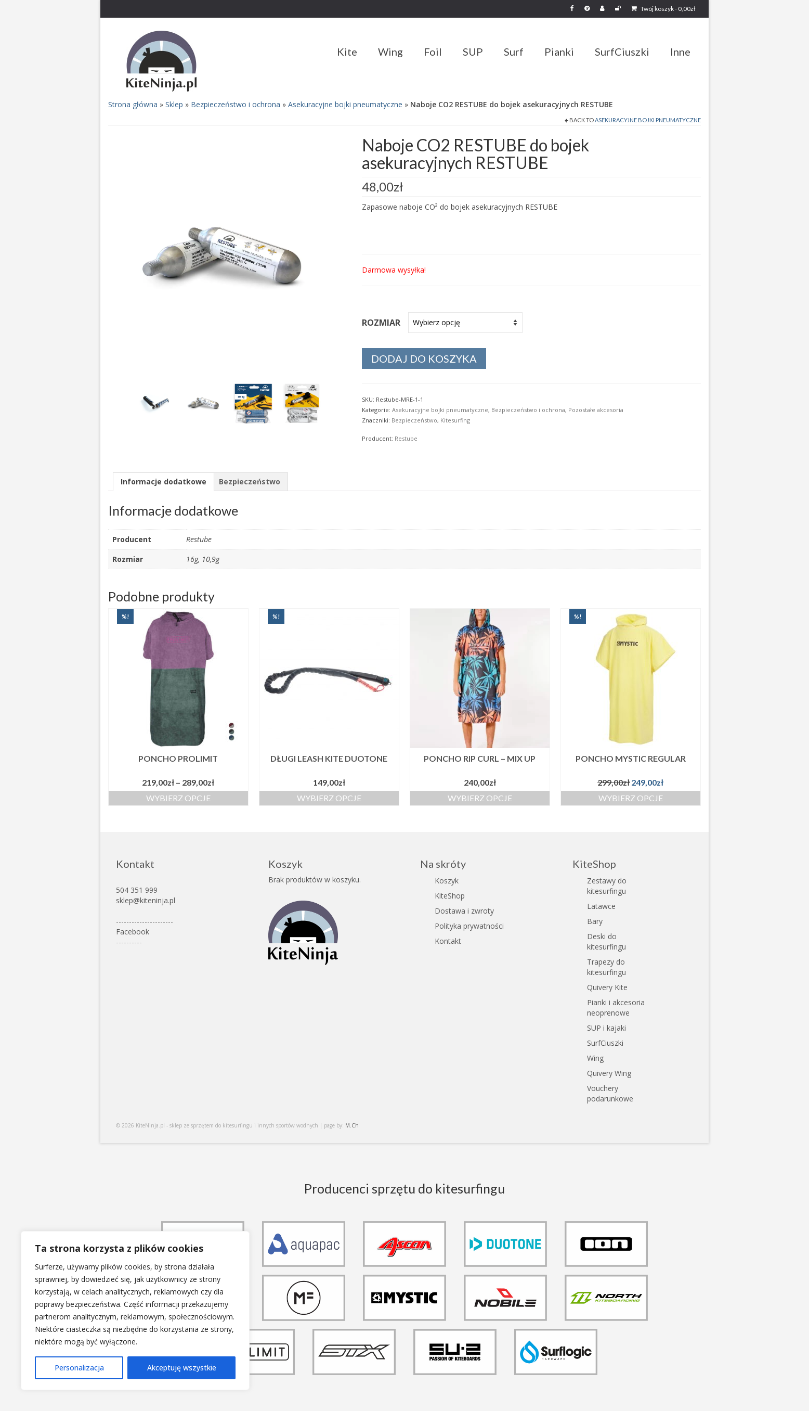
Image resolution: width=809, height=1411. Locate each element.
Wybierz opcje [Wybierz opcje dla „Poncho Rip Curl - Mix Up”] (480, 798)
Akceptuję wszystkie (181, 1367)
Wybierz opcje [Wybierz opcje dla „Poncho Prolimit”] (178, 798)
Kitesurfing (455, 420)
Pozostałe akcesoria (595, 410)
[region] (135, 1310)
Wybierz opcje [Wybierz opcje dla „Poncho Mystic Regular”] (630, 798)
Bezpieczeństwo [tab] (249, 481)
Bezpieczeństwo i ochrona (235, 104)
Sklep (174, 104)
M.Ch (352, 1125)
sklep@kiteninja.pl (145, 900)
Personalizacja (79, 1367)
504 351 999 (137, 890)
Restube (406, 438)
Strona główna (133, 104)
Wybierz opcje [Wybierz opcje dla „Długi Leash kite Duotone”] (329, 798)
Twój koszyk (663, 8)
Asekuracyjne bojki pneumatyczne (345, 104)
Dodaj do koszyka (424, 358)
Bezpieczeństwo (414, 420)
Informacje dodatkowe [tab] (163, 481)
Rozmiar (381, 322)
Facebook (132, 932)
